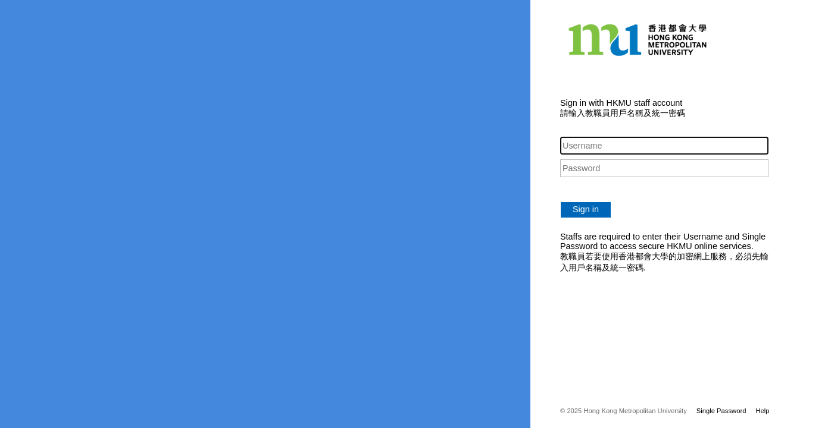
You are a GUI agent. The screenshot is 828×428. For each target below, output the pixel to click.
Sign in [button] (586, 209)
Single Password (721, 410)
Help (762, 410)
